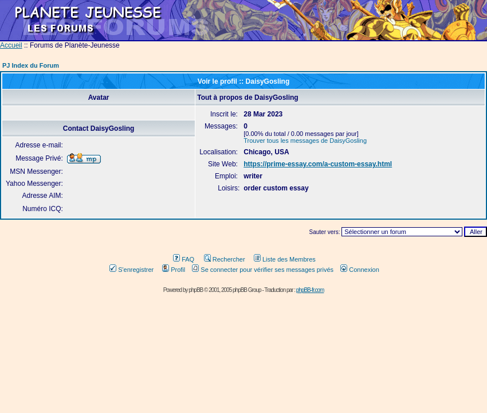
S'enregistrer (131, 269)
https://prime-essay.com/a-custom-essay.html (318, 164)
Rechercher (224, 259)
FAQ (183, 259)
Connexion (359, 269)
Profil (173, 269)
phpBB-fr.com (310, 290)
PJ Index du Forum (30, 65)
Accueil (11, 45)
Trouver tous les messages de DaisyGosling (305, 140)
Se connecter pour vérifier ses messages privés (262, 269)
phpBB (195, 290)
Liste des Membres (285, 259)
